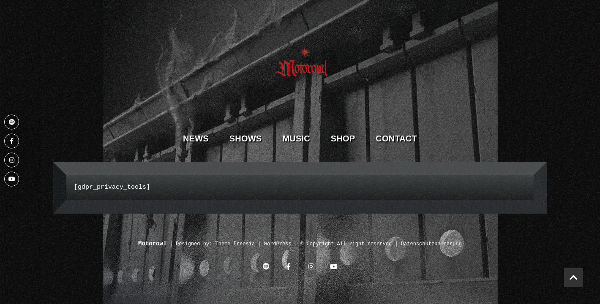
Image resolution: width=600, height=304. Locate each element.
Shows (245, 138)
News (196, 138)
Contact (396, 138)
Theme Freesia (235, 244)
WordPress (278, 244)
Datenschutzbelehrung (431, 244)
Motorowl (152, 244)
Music (296, 138)
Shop (343, 138)
